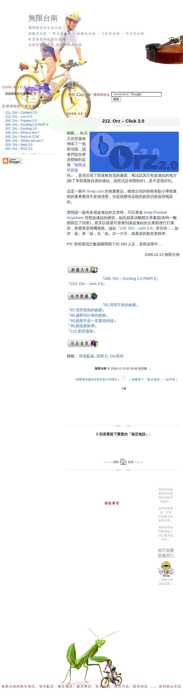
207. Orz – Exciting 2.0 (21, 128)
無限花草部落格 (76, 170)
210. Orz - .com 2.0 (136, 228)
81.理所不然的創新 (120, 305)
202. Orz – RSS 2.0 (18, 148)
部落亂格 (86, 356)
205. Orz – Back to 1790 (22, 136)
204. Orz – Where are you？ (24, 140)
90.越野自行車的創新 (88, 315)
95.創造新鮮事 (83, 326)
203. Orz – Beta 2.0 (18, 144)
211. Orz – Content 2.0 (21, 112)
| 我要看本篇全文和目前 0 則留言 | (97, 379)
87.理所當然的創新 (86, 310)
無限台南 (43, 18)
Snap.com (95, 191)
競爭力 (102, 356)
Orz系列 (116, 356)
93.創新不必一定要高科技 (92, 321)
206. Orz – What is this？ (22, 132)
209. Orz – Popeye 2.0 (21, 120)
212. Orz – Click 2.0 (123, 120)
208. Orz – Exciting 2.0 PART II (130, 279)
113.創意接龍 (82, 331)
